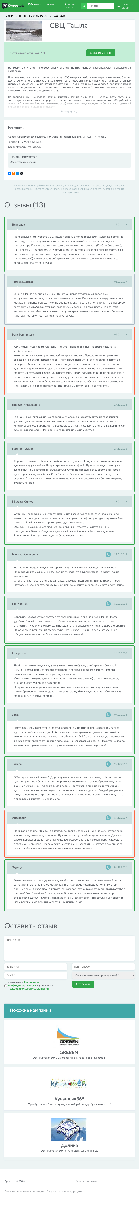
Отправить (83, 984)
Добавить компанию (84, 1181)
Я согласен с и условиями (30, 985)
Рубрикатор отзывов (41, 4)
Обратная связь (69, 6)
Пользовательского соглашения (28, 988)
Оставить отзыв (100, 52)
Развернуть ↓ (69, 111)
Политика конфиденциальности (24, 1191)
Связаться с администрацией (64, 1191)
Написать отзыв (127, 6)
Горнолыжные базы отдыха (33, 15)
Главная (9, 15)
